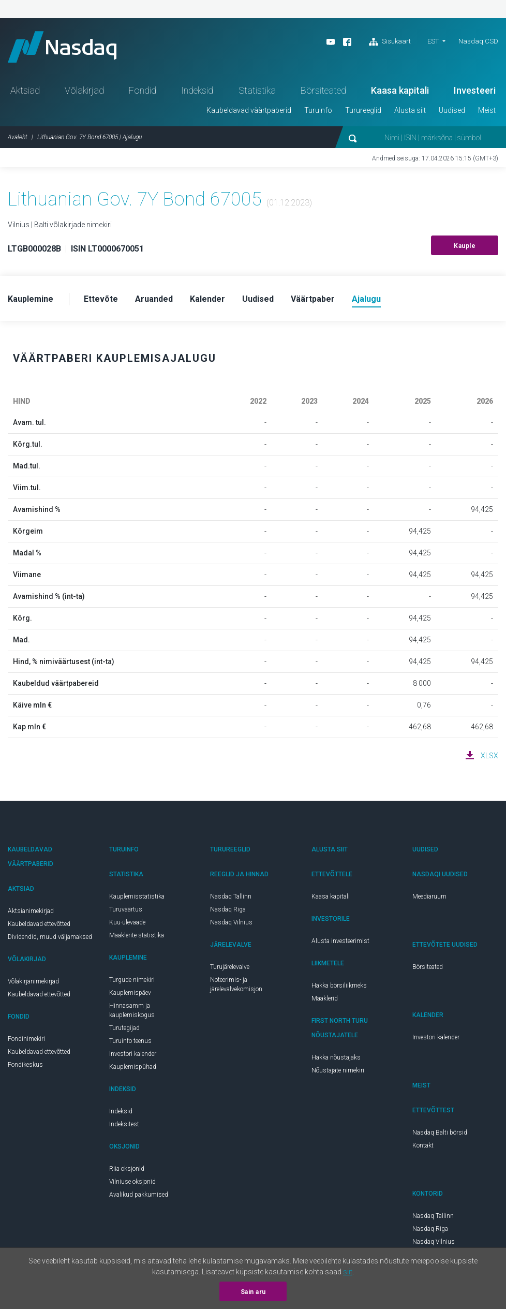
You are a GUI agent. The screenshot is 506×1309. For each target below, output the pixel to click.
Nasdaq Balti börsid (439, 1132)
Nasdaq (62, 47)
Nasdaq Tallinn (230, 896)
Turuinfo (318, 110)
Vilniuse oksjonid (132, 1181)
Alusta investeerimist (340, 941)
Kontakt (423, 1145)
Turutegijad (124, 1028)
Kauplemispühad (132, 1066)
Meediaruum (429, 896)
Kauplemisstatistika (137, 896)
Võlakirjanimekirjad (33, 981)
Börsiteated (323, 90)
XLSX (489, 756)
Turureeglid (363, 110)
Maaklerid (324, 998)
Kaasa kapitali (400, 90)
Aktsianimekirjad (31, 911)
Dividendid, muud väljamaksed (50, 936)
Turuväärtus (125, 909)
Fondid (142, 90)
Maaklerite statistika (136, 935)
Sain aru (253, 1292)
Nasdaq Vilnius (231, 922)
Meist (487, 110)
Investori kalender (132, 1053)
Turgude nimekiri (132, 979)
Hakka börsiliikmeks (339, 985)
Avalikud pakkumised (138, 1194)
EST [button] (433, 41)
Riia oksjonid (126, 1168)
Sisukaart (390, 42)
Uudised (452, 110)
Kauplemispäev (130, 992)
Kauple (464, 245)
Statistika (257, 90)
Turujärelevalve (229, 966)
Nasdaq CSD (478, 41)
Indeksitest (124, 1124)
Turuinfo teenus (130, 1041)
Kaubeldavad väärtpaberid (248, 110)
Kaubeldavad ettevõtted (39, 924)
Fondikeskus (25, 1064)
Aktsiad (25, 90)
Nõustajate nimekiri (337, 1070)
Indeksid (197, 90)
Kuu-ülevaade (127, 922)
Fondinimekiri (26, 1038)
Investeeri (475, 90)
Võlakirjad (84, 90)
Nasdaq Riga (228, 909)
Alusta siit (410, 110)
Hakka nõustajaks (336, 1057)
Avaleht (17, 137)
